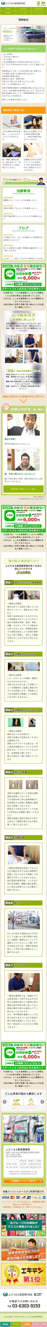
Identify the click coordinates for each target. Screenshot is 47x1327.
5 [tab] (21, 1108)
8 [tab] (26, 1108)
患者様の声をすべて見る (23, 489)
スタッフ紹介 (23, 12)
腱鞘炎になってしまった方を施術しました (20, 200)
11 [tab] (32, 1108)
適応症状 (23, 9)
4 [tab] (19, 1108)
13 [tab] (35, 1108)
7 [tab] (24, 1108)
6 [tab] (22, 1108)
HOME (8, 9)
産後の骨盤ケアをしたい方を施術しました (20, 208)
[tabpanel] (16, 1102)
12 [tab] (33, 1108)
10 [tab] (30, 1108)
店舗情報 (8, 12)
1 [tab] (13, 1108)
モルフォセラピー (39, 12)
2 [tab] (15, 1108)
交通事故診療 (39, 9)
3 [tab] (17, 1108)
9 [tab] (28, 1108)
